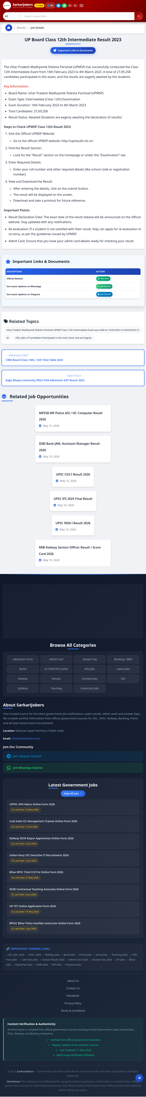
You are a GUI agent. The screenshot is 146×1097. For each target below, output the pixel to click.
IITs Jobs (90, 672)
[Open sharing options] (139, 1078)
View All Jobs (73, 794)
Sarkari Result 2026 (53, 960)
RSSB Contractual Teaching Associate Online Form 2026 (44, 892)
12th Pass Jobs (29, 960)
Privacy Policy (73, 1003)
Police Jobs (85, 955)
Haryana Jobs (73, 965)
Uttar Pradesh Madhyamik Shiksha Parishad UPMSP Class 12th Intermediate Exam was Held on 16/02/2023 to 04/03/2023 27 (72, 330)
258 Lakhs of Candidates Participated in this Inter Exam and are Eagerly (53, 338)
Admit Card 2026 (78, 960)
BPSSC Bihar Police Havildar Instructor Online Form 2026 (45, 926)
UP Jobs (120, 960)
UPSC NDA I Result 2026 (73, 523)
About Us (73, 981)
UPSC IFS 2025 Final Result (73, 499)
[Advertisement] (73, 611)
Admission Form (23, 662)
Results (21, 27)
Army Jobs (102, 955)
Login (40, 5)
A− (77, 5)
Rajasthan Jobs (23, 965)
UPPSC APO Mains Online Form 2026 (32, 807)
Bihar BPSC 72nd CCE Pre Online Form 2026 (36, 875)
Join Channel (104, 286)
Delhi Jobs (42, 965)
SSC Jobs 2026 (16, 955)
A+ (71, 5)
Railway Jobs (52, 955)
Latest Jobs (123, 672)
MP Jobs (57, 965)
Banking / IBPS (123, 662)
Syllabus (23, 691)
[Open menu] (83, 5)
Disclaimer (73, 996)
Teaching (56, 691)
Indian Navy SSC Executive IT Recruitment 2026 (39, 858)
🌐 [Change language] (51, 5)
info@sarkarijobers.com (26, 739)
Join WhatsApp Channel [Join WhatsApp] (25, 768)
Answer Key (90, 662)
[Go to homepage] (8, 27)
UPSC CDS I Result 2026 (73, 475)
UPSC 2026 (35, 955)
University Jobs (90, 691)
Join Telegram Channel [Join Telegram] (24, 757)
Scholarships (90, 681)
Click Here (103, 278)
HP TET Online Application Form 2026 (33, 909)
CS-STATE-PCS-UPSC (56, 672)
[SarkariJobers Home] (18, 6)
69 (7, 338)
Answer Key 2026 (102, 960)
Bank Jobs (69, 955)
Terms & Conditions (73, 1011)
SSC (123, 681)
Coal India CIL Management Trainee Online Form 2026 (43, 824)
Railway (23, 681)
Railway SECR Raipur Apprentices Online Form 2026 (42, 841)
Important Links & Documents (73, 50)
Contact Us (73, 988)
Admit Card (56, 662)
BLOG (22, 672)
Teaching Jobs (120, 955)
